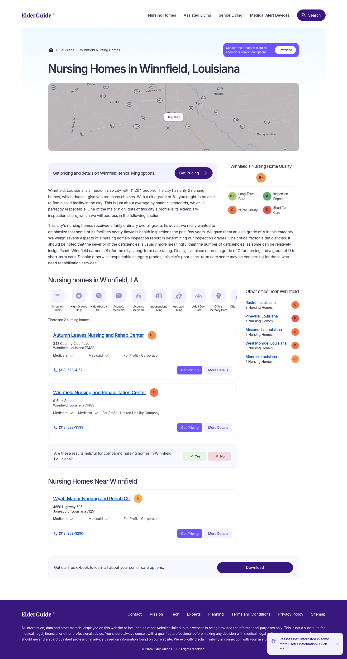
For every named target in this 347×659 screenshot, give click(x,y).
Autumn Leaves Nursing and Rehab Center (98, 335)
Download (285, 50)
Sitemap (318, 614)
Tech (175, 614)
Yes (194, 456)
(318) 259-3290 (68, 533)
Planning (216, 614)
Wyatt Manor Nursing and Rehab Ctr (91, 498)
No (219, 456)
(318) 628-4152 (68, 370)
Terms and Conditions (251, 614)
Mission (156, 614)
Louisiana (67, 50)
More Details (218, 370)
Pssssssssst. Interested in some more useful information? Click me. (304, 644)
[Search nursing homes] (311, 15)
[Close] (337, 643)
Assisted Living (197, 15)
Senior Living (230, 15)
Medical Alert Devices (270, 15)
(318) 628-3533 (68, 427)
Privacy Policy (290, 614)
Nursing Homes (162, 15)
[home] (38, 15)
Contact (135, 614)
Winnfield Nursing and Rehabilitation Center (99, 392)
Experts (194, 614)
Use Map (173, 117)
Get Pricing (193, 173)
